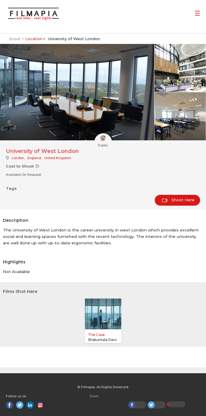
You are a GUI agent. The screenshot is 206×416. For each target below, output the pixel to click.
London (18, 158)
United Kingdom (57, 158)
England (34, 158)
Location (33, 38)
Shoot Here (178, 199)
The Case (96, 335)
